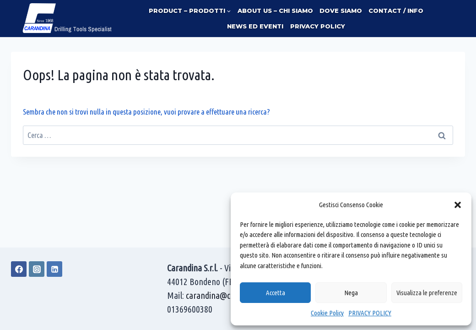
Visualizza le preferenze (426, 293)
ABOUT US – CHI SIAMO (275, 10)
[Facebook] (19, 269)
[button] (457, 204)
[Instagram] (36, 269)
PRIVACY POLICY (369, 313)
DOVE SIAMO (340, 10)
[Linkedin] (54, 269)
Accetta (275, 293)
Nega (351, 293)
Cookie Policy (327, 313)
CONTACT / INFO (395, 10)
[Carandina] (68, 18)
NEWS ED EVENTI (255, 26)
